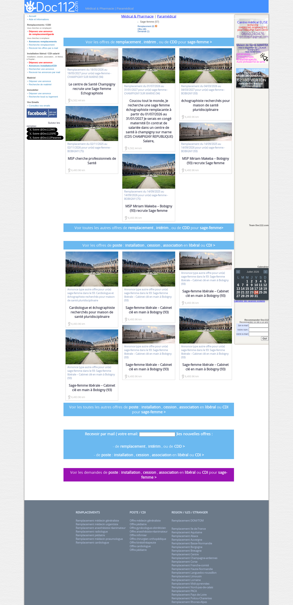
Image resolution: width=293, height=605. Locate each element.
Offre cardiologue (140, 546)
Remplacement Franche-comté (190, 565)
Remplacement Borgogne (187, 547)
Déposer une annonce (40, 81)
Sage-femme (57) (149, 21)
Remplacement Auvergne (187, 540)
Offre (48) (142, 29)
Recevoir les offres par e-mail (43, 48)
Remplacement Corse (184, 561)
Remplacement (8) (146, 26)
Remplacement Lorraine (186, 580)
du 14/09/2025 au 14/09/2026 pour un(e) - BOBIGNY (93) (203, 147)
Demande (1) (143, 31)
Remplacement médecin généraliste (97, 520)
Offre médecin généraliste (145, 520)
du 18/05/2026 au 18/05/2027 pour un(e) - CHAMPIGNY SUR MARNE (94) (89, 73)
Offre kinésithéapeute (143, 542)
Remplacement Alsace (185, 536)
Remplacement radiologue (92, 531)
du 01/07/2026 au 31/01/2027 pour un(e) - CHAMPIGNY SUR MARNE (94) (146, 89)
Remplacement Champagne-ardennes (194, 558)
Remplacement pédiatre (90, 535)
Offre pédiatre (138, 524)
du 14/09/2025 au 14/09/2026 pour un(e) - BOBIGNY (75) (146, 195)
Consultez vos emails (39, 105)
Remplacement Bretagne (186, 550)
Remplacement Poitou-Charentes (192, 598)
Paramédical (125, 8)
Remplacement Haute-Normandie (192, 569)
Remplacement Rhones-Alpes (189, 602)
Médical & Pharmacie (99, 8)
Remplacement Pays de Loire (189, 594)
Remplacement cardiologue (92, 542)
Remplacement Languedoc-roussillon (194, 572)
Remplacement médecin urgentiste (97, 524)
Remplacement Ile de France (189, 529)
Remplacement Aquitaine (187, 532)
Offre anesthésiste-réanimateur (148, 531)
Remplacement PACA (184, 591)
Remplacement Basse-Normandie (192, 543)
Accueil (32, 16)
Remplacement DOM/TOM (188, 520)
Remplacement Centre (185, 554)
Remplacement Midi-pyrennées (190, 583)
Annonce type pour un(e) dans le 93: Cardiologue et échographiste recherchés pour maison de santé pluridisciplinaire (91, 295)
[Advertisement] (252, 154)
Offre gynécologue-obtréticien (148, 528)
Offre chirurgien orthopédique (148, 539)
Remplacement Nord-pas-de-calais (192, 587)
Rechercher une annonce (41, 69)
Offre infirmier (138, 535)
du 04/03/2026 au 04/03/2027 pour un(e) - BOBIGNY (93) (203, 89)
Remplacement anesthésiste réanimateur (101, 528)
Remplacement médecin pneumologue (99, 539)
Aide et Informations (39, 19)
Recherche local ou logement (43, 96)
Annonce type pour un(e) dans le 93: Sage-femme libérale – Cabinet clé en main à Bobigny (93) (91, 372)
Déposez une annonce (40, 62)
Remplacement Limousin (187, 576)
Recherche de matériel (40, 84)
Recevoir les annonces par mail (44, 72)
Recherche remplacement (42, 45)
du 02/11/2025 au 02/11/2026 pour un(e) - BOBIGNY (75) (89, 147)
